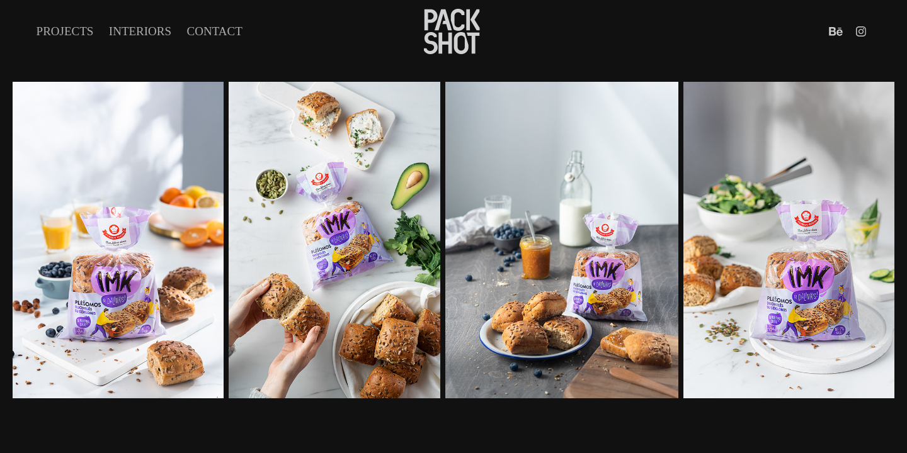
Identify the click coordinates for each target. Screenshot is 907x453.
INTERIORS (140, 31)
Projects (65, 31)
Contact (214, 31)
